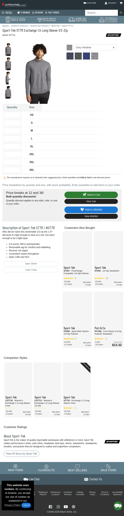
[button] (87, 2)
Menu (6, 13)
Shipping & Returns (43, 493)
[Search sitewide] (101, 13)
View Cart (91, 201)
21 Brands (23, 12)
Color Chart (31, 270)
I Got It (26, 505)
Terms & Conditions (104, 493)
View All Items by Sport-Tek (21, 453)
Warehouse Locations (55, 493)
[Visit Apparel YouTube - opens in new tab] (66, 506)
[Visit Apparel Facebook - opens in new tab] (51, 506)
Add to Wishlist (91, 210)
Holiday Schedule (80, 493)
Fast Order (52, 12)
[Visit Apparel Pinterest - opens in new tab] (73, 506)
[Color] (95, 47)
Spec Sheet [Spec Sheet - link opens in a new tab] (31, 263)
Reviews (37, 12)
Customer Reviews (68, 493)
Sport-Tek (9, 30)
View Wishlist (91, 216)
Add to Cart (91, 195)
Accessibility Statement (117, 493)
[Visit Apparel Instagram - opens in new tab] (58, 506)
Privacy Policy (13, 505)
